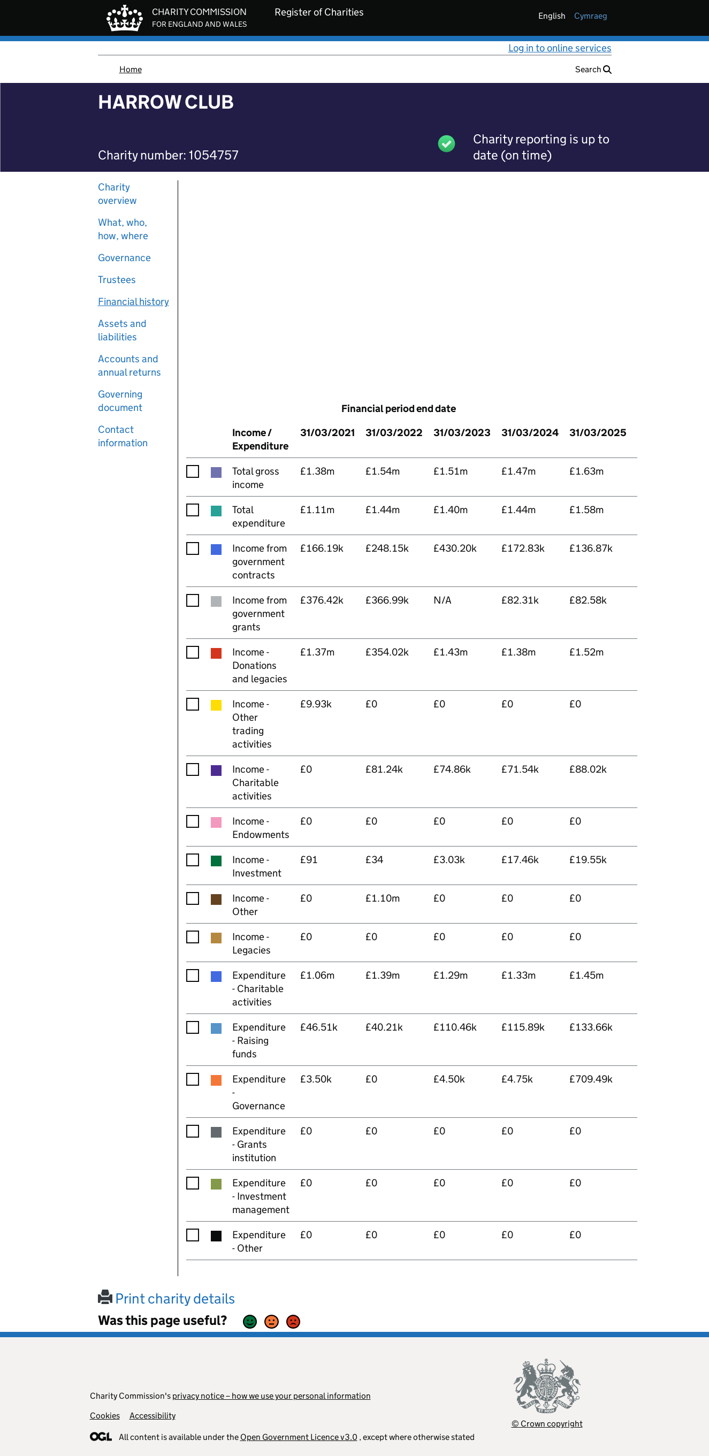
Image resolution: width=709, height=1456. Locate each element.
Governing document (120, 401)
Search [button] (593, 69)
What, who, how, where (123, 229)
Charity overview (117, 194)
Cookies (105, 1416)
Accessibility (152, 1416)
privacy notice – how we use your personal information (271, 1396)
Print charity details (166, 1298)
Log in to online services (560, 48)
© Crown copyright (547, 1424)
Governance (124, 257)
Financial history (133, 301)
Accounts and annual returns (129, 365)
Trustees (117, 279)
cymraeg (590, 16)
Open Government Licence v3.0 (298, 1437)
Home (130, 69)
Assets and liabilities (122, 330)
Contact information (123, 436)
